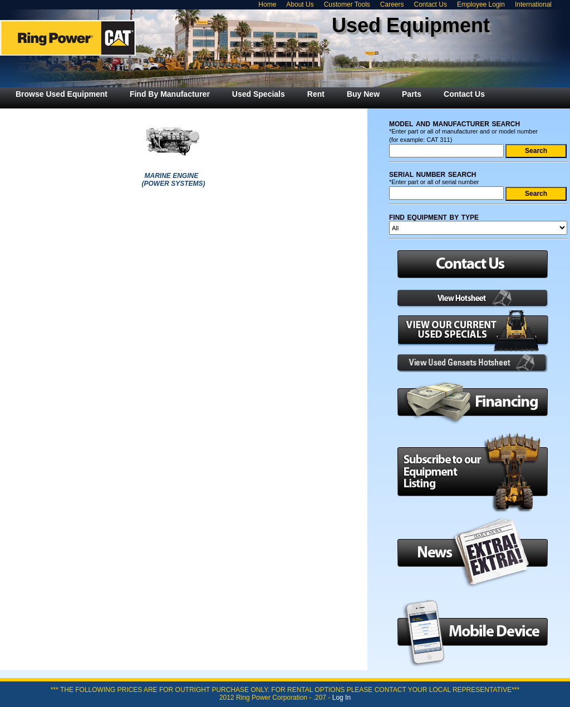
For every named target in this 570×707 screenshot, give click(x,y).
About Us (299, 4)
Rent (316, 94)
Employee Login (481, 4)
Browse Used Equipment (61, 94)
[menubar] (250, 94)
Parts (411, 94)
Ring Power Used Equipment (68, 38)
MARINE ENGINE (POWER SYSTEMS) (173, 179)
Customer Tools (347, 4)
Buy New (363, 94)
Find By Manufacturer (170, 94)
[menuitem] (61, 94)
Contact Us (430, 4)
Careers (392, 4)
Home (267, 4)
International (533, 4)
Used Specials (258, 94)
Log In (341, 697)
